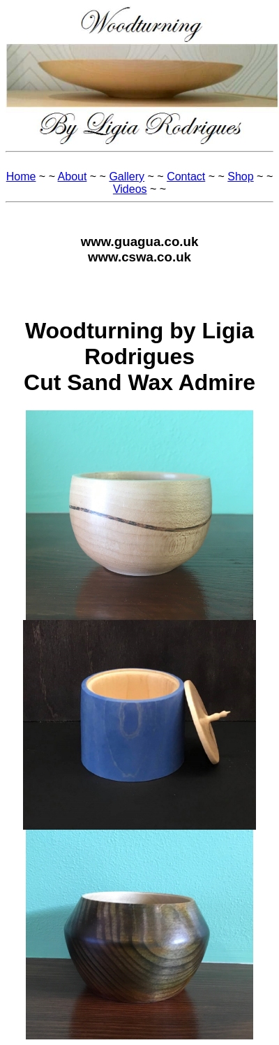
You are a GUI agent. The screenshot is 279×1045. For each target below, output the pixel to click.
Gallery (126, 176)
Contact (186, 176)
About (72, 176)
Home (21, 176)
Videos (130, 189)
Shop (240, 176)
